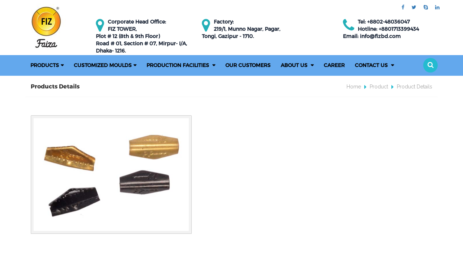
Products (44, 65)
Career (334, 65)
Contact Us (372, 65)
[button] (430, 65)
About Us (295, 65)
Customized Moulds (103, 65)
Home (354, 87)
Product (379, 87)
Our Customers (248, 65)
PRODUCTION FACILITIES (178, 65)
